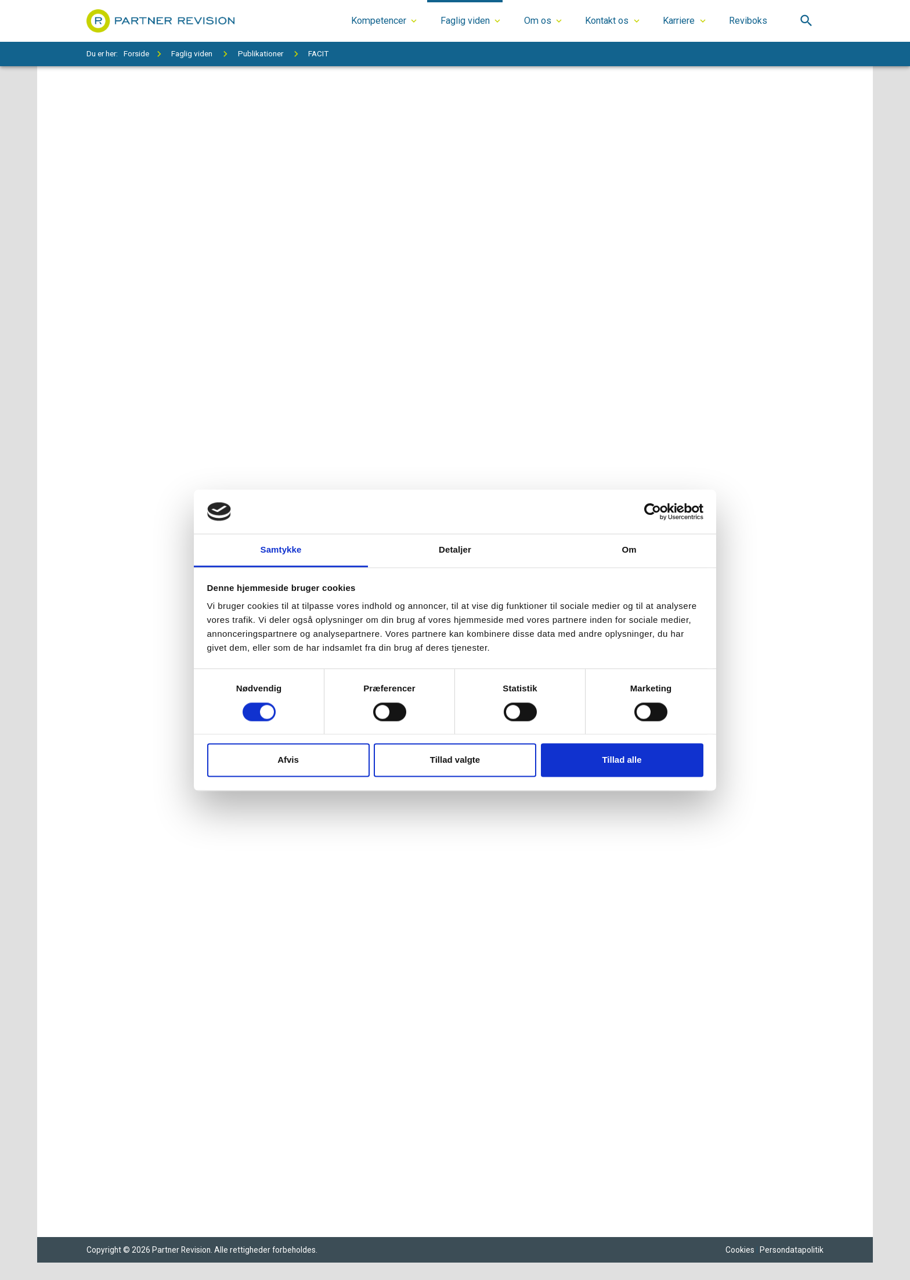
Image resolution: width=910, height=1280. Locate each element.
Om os (537, 20)
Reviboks (748, 20)
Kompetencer (378, 20)
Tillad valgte (455, 760)
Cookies (739, 1251)
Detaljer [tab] (455, 550)
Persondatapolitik (792, 1251)
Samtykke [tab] (281, 550)
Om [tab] (629, 550)
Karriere (679, 20)
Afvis (288, 760)
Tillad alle (621, 760)
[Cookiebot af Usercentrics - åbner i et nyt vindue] (652, 511)
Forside (136, 53)
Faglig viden (465, 20)
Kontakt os (607, 20)
